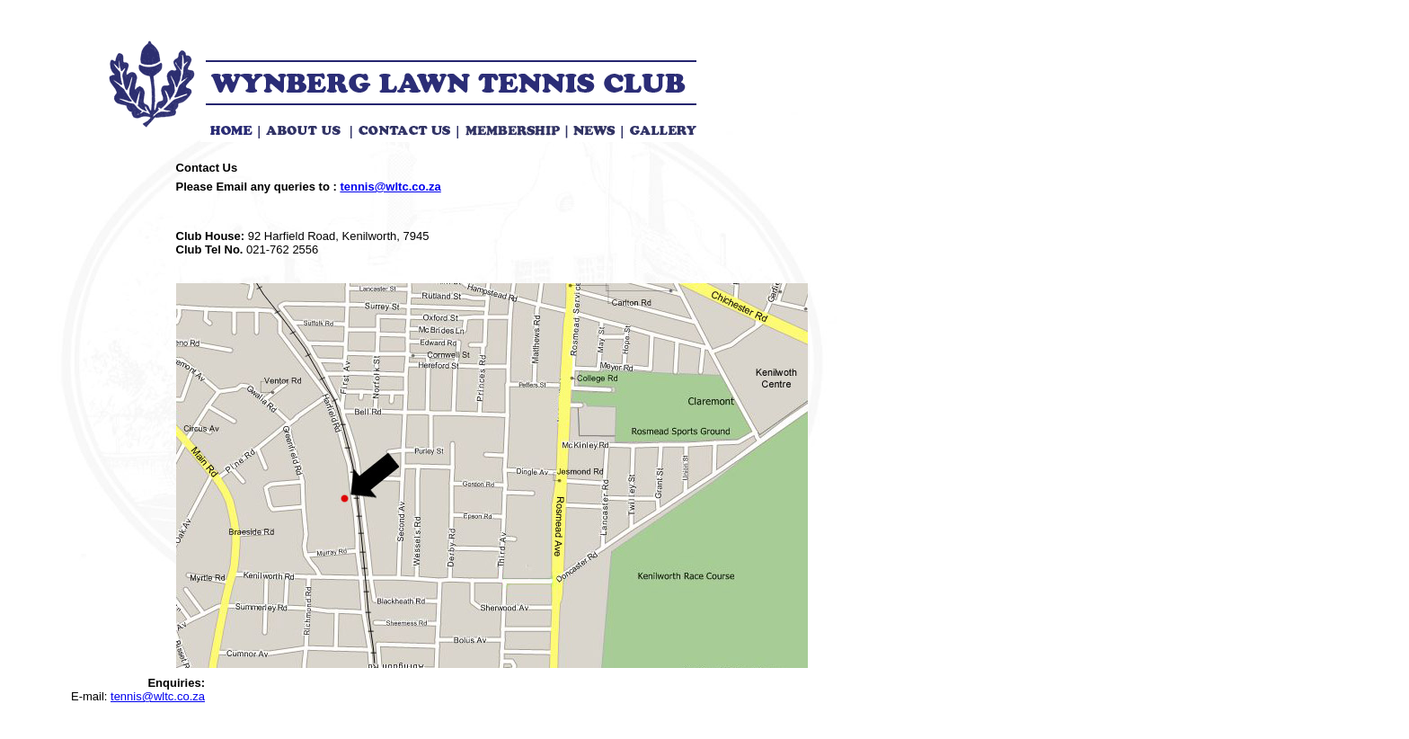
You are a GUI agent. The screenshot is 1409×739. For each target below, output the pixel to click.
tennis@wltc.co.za (390, 186)
